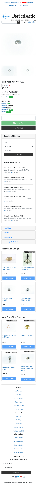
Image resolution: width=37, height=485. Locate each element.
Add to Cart (18, 123)
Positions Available (18, 431)
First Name (8, 467)
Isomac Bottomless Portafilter (27, 268)
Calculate (18, 154)
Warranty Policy (18, 449)
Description (7, 228)
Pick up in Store (18, 398)
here (12, 172)
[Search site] (18, 22)
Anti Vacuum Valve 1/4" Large (8, 268)
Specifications (8, 237)
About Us (18, 416)
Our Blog (18, 420)
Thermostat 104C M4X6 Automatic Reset (27, 368)
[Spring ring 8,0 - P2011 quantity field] (18, 118)
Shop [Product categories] (29, 22)
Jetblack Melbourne (11, 2)
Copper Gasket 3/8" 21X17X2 (9, 337)
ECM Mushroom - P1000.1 (8, 368)
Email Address (8, 463)
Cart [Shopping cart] (34, 22)
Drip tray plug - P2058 (7, 299)
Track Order (18, 402)
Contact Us (18, 423)
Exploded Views (18, 409)
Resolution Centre (18, 406)
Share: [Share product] (6, 85)
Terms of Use (18, 438)
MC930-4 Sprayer (27, 336)
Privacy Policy (18, 441)
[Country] (18, 146)
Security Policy (18, 445)
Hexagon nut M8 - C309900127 (27, 299)
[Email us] (13, 476)
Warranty (6, 232)
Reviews (11, 242)
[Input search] (9, 22)
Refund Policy (18, 452)
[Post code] (18, 150)
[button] (18, 128)
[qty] (18, 142)
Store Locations (18, 427)
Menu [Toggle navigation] (25, 22)
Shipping (18, 394)
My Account (18, 391)
